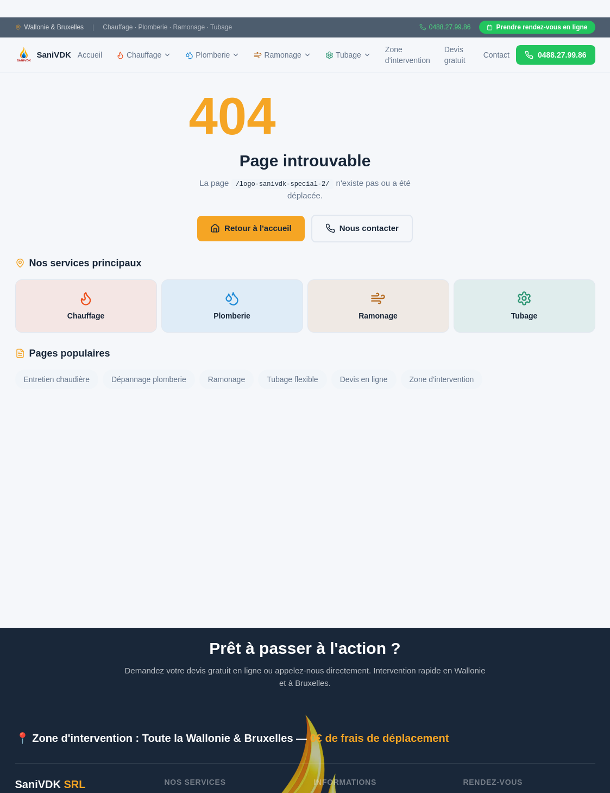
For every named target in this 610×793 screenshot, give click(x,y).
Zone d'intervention (407, 55)
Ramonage (227, 379)
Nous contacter (362, 228)
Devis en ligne (364, 379)
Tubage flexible (292, 379)
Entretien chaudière (57, 379)
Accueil (90, 55)
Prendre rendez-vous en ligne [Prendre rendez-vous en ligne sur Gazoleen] (537, 27)
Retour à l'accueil (251, 228)
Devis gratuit (455, 55)
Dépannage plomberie (148, 379)
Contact (496, 55)
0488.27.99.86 (556, 55)
